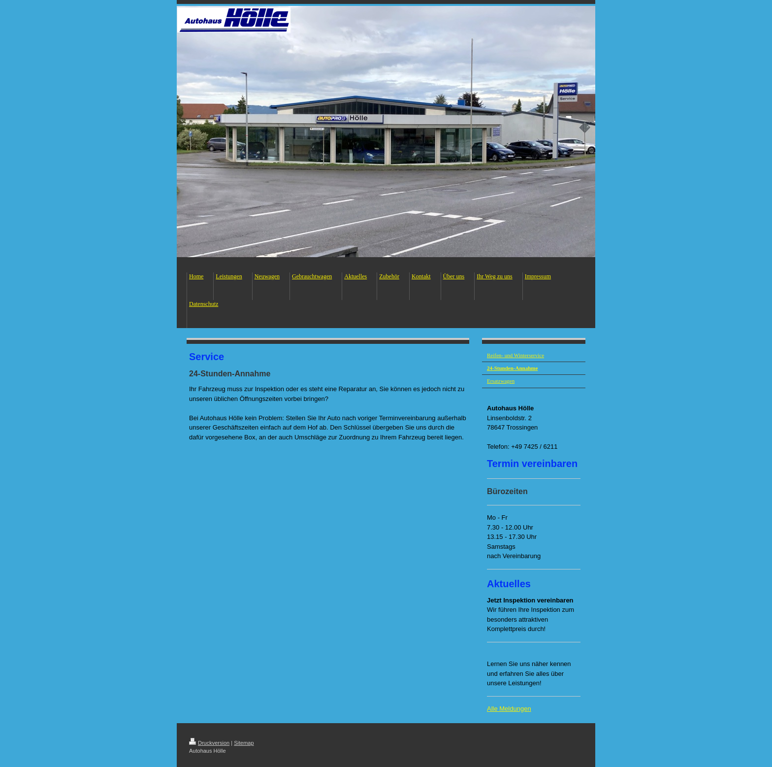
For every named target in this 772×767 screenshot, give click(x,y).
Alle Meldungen (509, 708)
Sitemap (244, 743)
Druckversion (209, 743)
